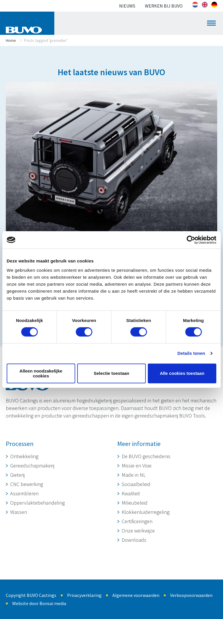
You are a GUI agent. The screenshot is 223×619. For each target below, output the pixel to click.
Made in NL (134, 475)
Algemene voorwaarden (135, 595)
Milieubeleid (135, 502)
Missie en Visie (137, 465)
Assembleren (24, 493)
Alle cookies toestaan (182, 373)
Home (11, 40)
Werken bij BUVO (164, 6)
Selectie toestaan (112, 373)
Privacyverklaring (84, 595)
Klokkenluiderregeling (146, 512)
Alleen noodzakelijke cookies (40, 373)
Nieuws (127, 6)
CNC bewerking (26, 484)
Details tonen (191, 353)
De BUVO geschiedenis (146, 456)
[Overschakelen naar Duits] (214, 5)
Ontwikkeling (24, 456)
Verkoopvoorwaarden (191, 595)
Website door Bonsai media (39, 603)
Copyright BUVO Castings (31, 595)
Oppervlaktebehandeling (37, 502)
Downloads (134, 540)
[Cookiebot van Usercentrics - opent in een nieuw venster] (191, 239)
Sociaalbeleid (136, 484)
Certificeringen (137, 521)
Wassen (18, 512)
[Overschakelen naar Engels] (205, 5)
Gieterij (17, 475)
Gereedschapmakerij (32, 465)
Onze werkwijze (138, 530)
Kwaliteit (131, 493)
